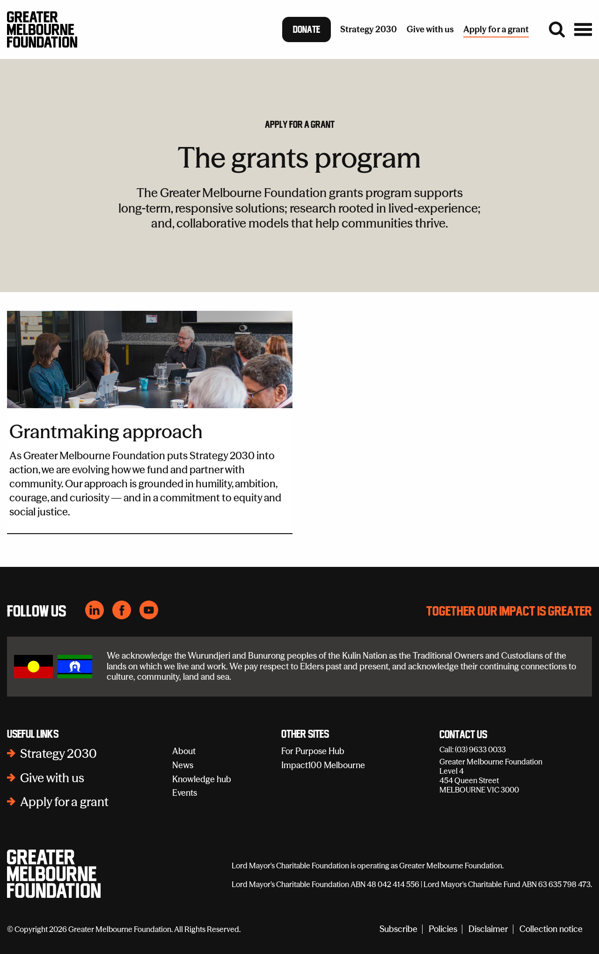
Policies (443, 929)
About (184, 751)
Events (184, 792)
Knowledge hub (201, 779)
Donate (306, 29)
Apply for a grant (300, 124)
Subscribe (398, 929)
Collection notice (551, 929)
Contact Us (463, 735)
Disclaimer (488, 929)
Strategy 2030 (58, 753)
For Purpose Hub (312, 751)
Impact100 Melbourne (323, 765)
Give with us (52, 778)
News (182, 765)
